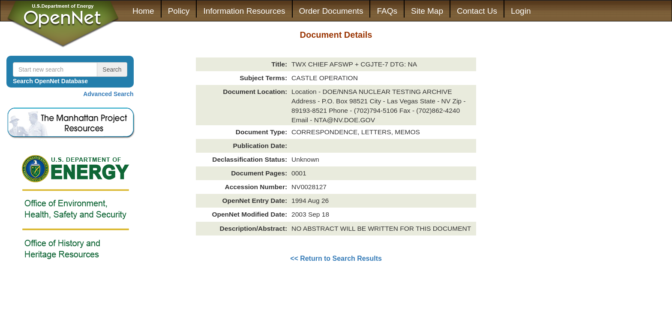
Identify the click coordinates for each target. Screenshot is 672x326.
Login (521, 10)
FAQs (387, 10)
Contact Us (477, 10)
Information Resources (244, 10)
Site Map (427, 10)
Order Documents (331, 10)
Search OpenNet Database (50, 81)
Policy (179, 10)
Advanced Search (108, 94)
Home (143, 10)
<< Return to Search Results (336, 258)
